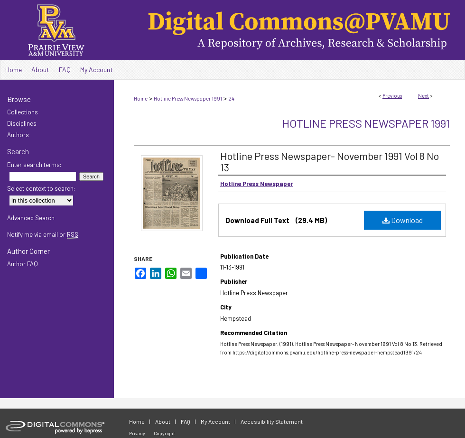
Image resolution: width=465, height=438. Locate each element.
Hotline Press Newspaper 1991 (188, 98)
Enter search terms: (34, 164)
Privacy (137, 433)
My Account (215, 421)
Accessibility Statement (272, 421)
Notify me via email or (42, 234)
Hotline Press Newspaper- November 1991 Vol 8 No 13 (329, 161)
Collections (22, 112)
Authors (18, 135)
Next (423, 96)
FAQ (185, 421)
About (162, 421)
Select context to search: (41, 188)
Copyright (164, 433)
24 (231, 98)
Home (141, 98)
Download (402, 219)
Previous (392, 96)
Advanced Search (31, 218)
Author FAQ (22, 264)
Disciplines (22, 123)
